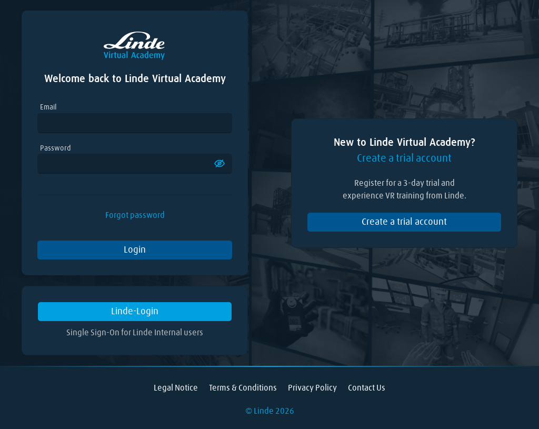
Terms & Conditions (243, 388)
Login (135, 250)
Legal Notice (176, 388)
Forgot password (135, 215)
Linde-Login (134, 311)
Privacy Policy (312, 388)
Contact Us (366, 388)
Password (55, 148)
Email (48, 107)
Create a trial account (404, 222)
